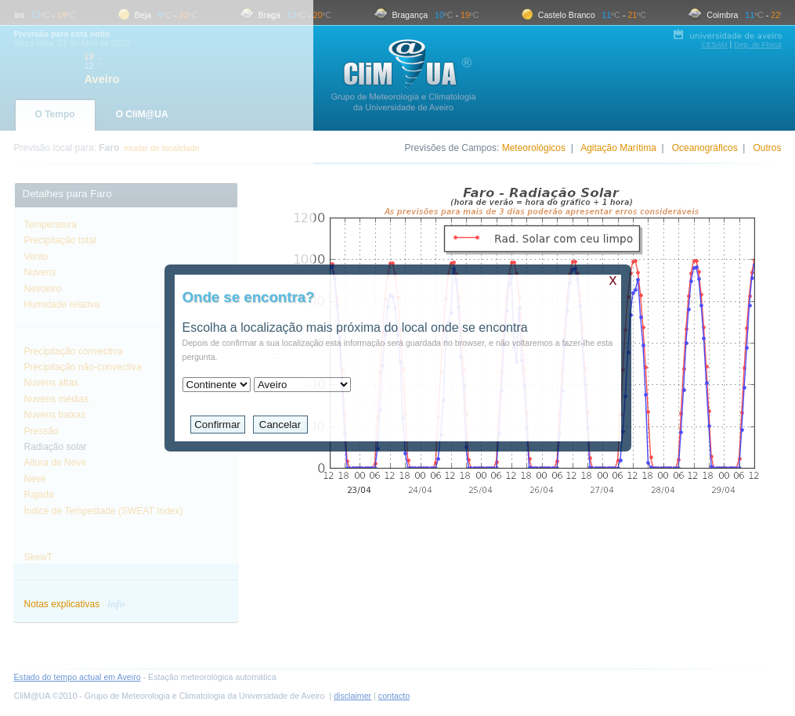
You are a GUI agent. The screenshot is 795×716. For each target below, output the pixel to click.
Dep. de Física (757, 45)
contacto (394, 695)
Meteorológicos (534, 147)
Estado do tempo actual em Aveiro (77, 677)
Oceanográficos (705, 147)
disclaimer (352, 695)
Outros (767, 147)
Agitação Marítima (618, 147)
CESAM (714, 45)
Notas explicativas (74, 604)
